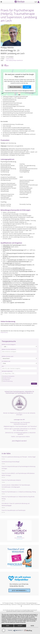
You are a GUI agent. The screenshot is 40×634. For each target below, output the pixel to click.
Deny (7, 625)
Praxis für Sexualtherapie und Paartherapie (13, 510)
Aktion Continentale (35, 604)
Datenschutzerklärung (5, 604)
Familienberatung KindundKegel (10, 461)
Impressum (14, 604)
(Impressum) (4, 332)
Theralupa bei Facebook (20, 603)
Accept (27, 87)
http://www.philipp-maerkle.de (14, 60)
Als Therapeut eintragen (8, 603)
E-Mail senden (10, 58)
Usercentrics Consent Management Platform (22, 90)
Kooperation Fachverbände (24, 604)
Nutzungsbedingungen (31, 603)
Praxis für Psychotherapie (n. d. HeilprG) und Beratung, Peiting (19, 492)
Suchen (34, 383)
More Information (15, 87)
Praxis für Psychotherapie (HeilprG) (11, 480)
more (32, 625)
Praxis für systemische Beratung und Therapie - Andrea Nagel (19, 457)
